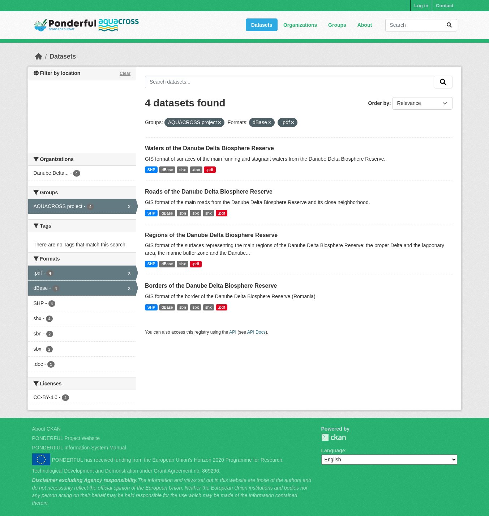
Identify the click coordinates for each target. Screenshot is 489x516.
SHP (151, 170)
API (232, 332)
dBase (167, 170)
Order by (378, 103)
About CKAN (46, 429)
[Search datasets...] (421, 25)
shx (182, 170)
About (364, 25)
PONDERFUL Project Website (66, 438)
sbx (195, 213)
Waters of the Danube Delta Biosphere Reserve (209, 148)
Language (333, 450)
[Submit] (449, 25)
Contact (444, 5)
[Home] (38, 56)
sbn (182, 213)
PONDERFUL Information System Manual (79, 448)
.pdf (209, 170)
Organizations (300, 25)
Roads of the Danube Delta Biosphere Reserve (209, 192)
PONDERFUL (333, 437)
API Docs (256, 332)
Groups (337, 25)
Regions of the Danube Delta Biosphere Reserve (211, 235)
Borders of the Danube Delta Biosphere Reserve (211, 286)
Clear (125, 73)
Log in (421, 5)
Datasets (261, 25)
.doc (196, 170)
